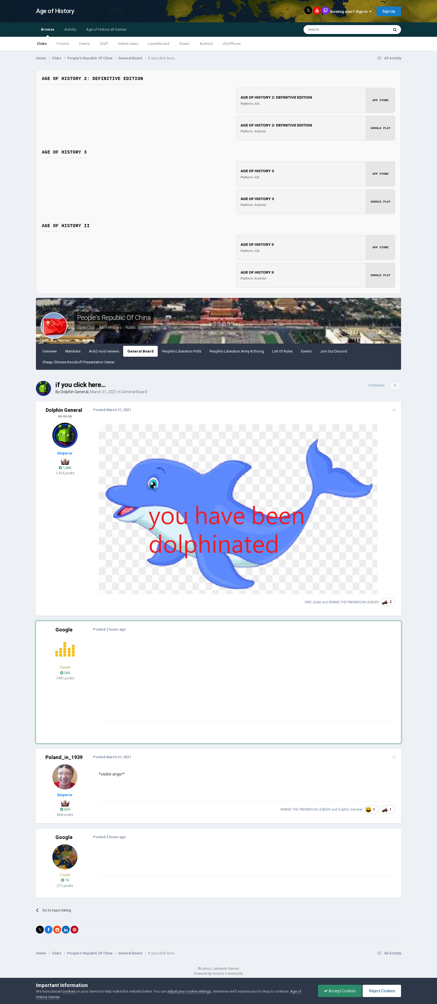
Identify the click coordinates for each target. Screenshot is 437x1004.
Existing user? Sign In (351, 11)
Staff (104, 44)
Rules (130, 327)
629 (65, 809)
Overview (49, 351)
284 (65, 673)
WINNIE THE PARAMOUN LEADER (355, 602)
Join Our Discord (333, 351)
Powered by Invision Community (218, 974)
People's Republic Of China (114, 318)
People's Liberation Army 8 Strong (237, 351)
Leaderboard (158, 44)
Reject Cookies (381, 991)
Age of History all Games (106, 29)
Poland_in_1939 (63, 757)
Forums (63, 44)
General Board (140, 351)
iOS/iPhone (232, 44)
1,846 (65, 468)
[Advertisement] (198, 682)
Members (73, 351)
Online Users (128, 44)
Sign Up (388, 11)
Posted (111, 410)
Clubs (42, 44)
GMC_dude (314, 602)
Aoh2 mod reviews (104, 351)
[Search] (333, 29)
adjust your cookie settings (189, 991)
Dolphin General (74, 392)
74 (65, 880)
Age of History (55, 11)
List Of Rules (282, 351)
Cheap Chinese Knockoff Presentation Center (78, 362)
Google (63, 630)
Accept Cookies (340, 991)
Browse (47, 32)
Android (206, 44)
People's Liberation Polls (181, 351)
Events (84, 44)
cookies (69, 991)
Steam (184, 44)
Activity (70, 29)
